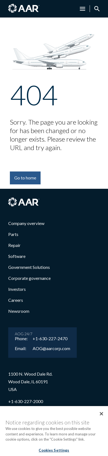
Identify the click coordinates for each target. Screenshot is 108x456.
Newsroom (18, 311)
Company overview (26, 223)
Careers (15, 300)
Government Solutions (29, 267)
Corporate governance (29, 278)
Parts (13, 234)
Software (16, 256)
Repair (14, 245)
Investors (17, 289)
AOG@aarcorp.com (51, 348)
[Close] (101, 416)
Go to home (25, 177)
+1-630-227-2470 (50, 338)
